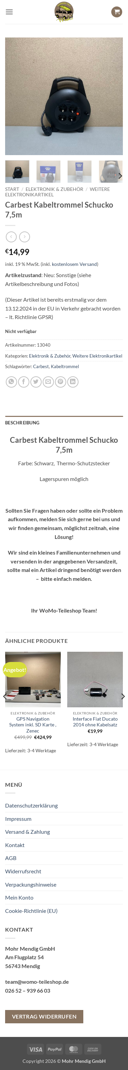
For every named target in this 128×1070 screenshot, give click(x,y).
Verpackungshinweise (30, 884)
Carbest (41, 366)
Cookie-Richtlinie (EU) (31, 910)
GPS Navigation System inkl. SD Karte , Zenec (32, 725)
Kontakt (15, 845)
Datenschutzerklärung (31, 805)
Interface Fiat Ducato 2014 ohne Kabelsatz (95, 722)
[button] (9, 11)
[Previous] (5, 710)
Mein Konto (19, 897)
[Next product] (11, 236)
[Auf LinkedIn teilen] (73, 382)
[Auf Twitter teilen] (36, 382)
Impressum (18, 818)
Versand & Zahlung (27, 831)
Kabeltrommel (65, 366)
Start (12, 189)
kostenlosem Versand (74, 264)
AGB (10, 858)
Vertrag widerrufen (44, 1016)
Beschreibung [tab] (22, 422)
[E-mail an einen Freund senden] (48, 382)
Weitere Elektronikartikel (97, 356)
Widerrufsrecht (23, 871)
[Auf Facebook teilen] (23, 382)
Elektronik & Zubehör (54, 189)
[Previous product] (24, 236)
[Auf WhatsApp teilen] (11, 382)
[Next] (120, 176)
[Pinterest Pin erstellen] (60, 382)
